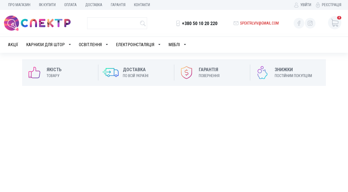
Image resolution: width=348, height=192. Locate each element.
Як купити (47, 5)
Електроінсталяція (135, 44)
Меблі (174, 44)
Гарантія (118, 5)
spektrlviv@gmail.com (259, 23)
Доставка (93, 5)
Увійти (305, 5)
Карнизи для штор (45, 44)
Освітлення (90, 44)
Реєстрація (331, 5)
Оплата (70, 5)
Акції (13, 44)
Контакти (142, 5)
